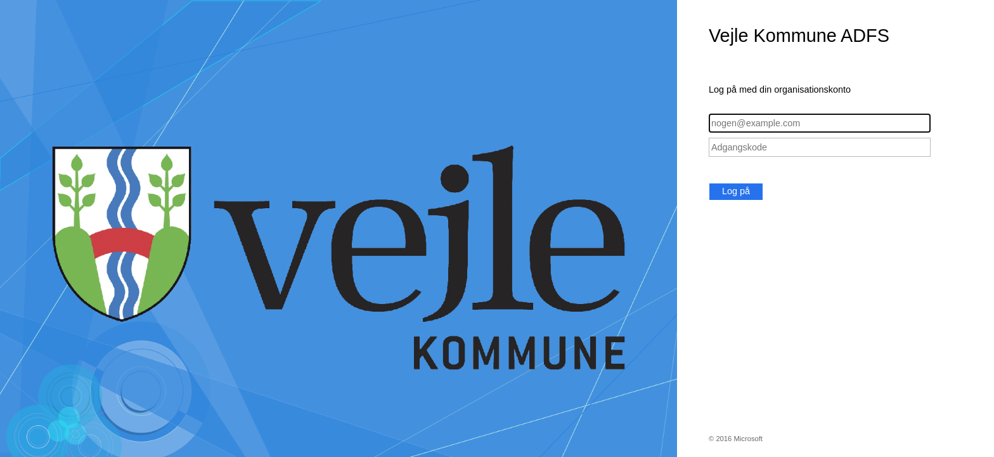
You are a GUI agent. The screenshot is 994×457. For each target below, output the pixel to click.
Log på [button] (736, 191)
